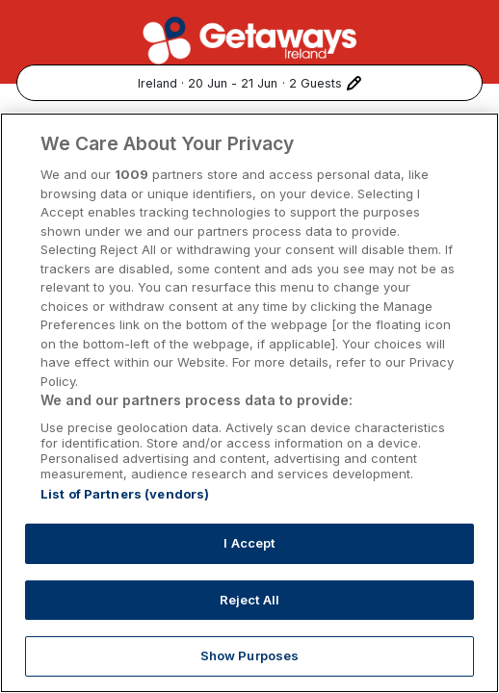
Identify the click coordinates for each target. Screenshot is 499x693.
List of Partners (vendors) (124, 493)
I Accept (249, 543)
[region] (249, 403)
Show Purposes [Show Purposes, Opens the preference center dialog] (250, 655)
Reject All (249, 599)
